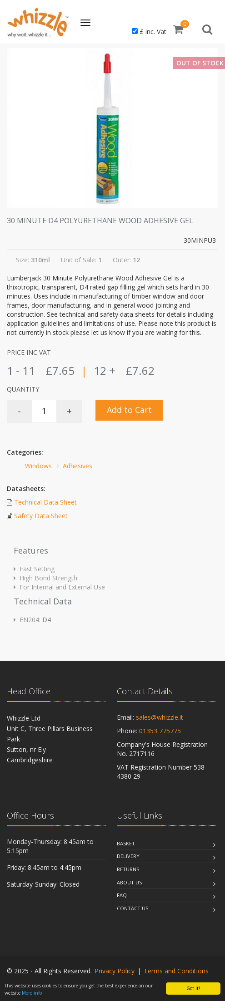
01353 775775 (160, 730)
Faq (122, 895)
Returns (128, 869)
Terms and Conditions (176, 971)
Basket (126, 843)
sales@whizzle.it (159, 717)
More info (32, 993)
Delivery (128, 856)
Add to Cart (129, 409)
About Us (129, 882)
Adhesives (77, 465)
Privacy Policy (115, 971)
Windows (38, 465)
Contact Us (132, 908)
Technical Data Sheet (45, 502)
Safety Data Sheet (41, 515)
